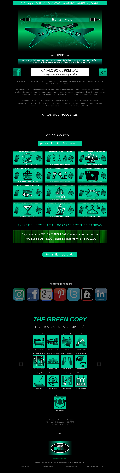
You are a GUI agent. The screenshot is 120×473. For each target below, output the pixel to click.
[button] (25, 20)
